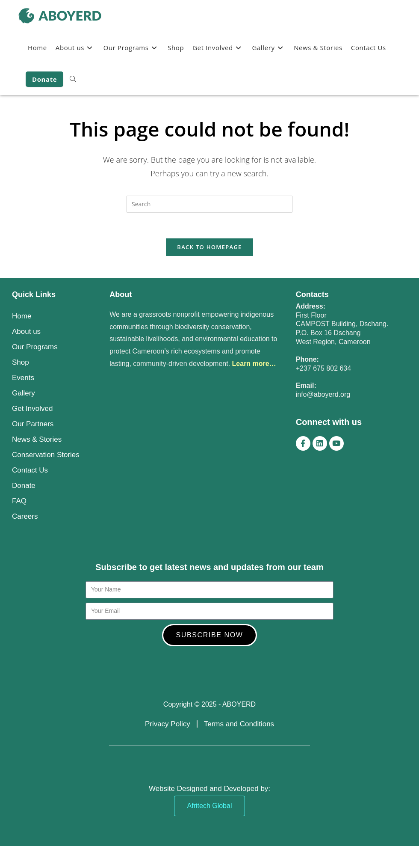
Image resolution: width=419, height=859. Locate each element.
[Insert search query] (209, 204)
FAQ (19, 501)
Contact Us (30, 470)
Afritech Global (209, 805)
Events (23, 378)
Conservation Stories (46, 455)
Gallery (23, 393)
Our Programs (35, 347)
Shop (20, 362)
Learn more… (254, 363)
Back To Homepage (209, 247)
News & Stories (37, 439)
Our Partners (32, 424)
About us (26, 331)
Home (21, 316)
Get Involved (32, 408)
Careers (25, 516)
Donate (23, 486)
